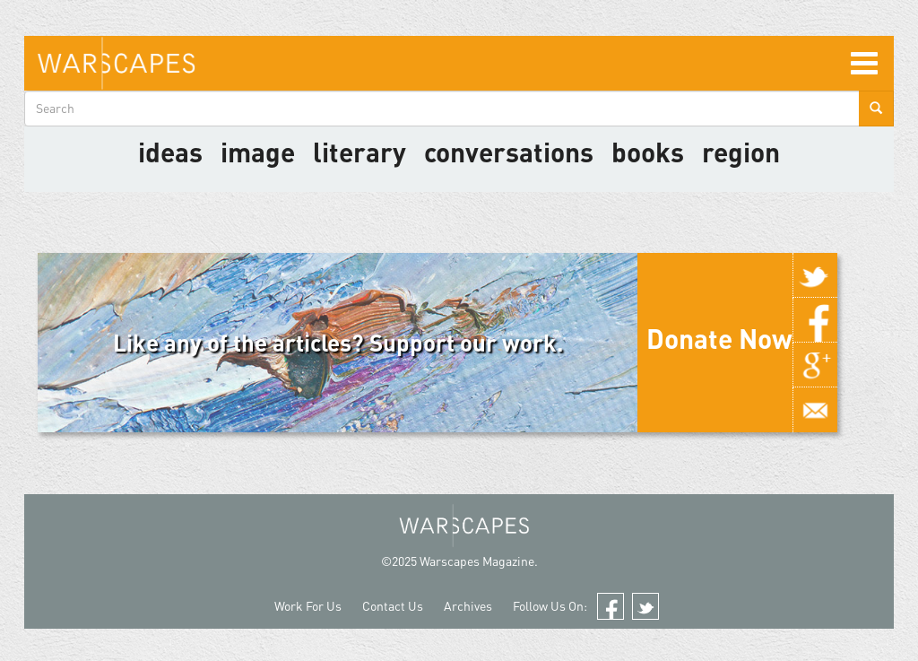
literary (359, 151)
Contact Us (392, 605)
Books (647, 151)
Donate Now (719, 338)
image (258, 151)
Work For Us (308, 605)
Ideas (170, 151)
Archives (468, 605)
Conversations (508, 151)
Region (741, 151)
